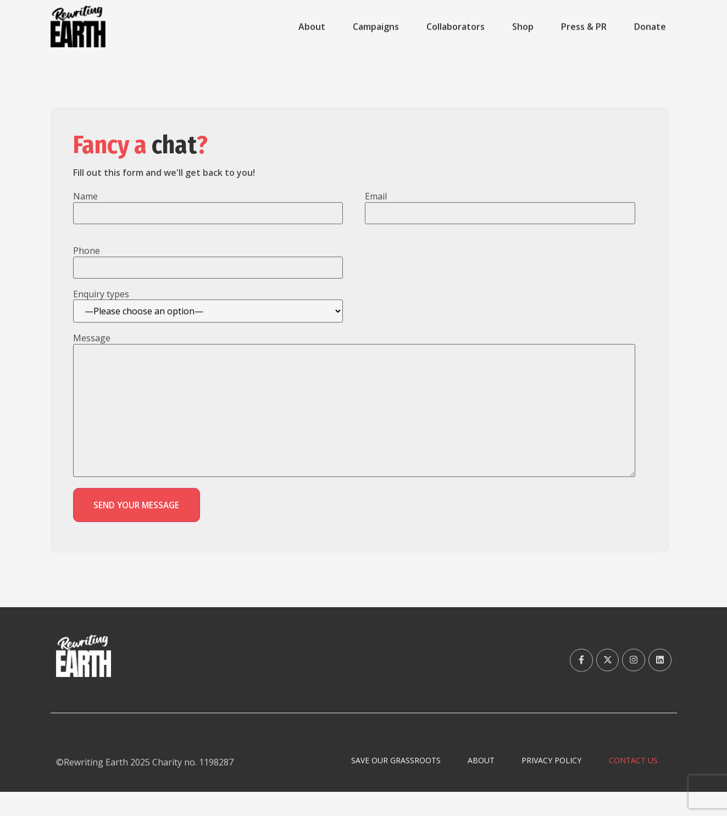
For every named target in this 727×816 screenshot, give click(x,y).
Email (376, 212)
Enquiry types (101, 311)
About (311, 27)
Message (91, 355)
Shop (523, 27)
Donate (650, 27)
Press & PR (584, 27)
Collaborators (455, 27)
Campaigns (376, 27)
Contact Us (630, 784)
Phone (86, 267)
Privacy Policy (543, 784)
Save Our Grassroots (375, 784)
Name (85, 212)
